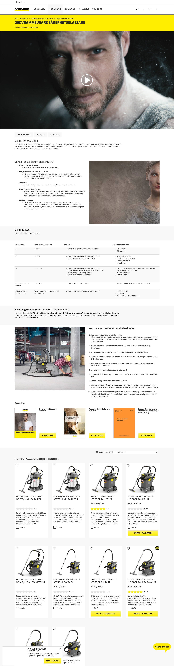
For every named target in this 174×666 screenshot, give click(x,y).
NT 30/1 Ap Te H (100, 582)
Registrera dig (52, 661)
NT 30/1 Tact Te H (63, 663)
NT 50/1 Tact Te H (138, 499)
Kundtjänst (70, 9)
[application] (87, 80)
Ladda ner (47, 436)
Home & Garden (39, 9)
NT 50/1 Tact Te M (101, 499)
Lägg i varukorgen (142, 533)
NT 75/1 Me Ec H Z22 (65, 499)
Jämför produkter (104, 452)
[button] (87, 80)
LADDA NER (40, 135)
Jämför (22, 527)
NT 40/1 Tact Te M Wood (30, 582)
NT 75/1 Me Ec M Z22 (28, 499)
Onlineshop (97, 9)
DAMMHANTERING (24, 135)
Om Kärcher (83, 9)
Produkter (55, 135)
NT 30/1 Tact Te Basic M (142, 582)
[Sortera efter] (135, 452)
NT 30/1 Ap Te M (63, 582)
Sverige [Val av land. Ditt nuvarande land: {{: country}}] (20, 2)
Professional (55, 9)
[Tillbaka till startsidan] (23, 9)
